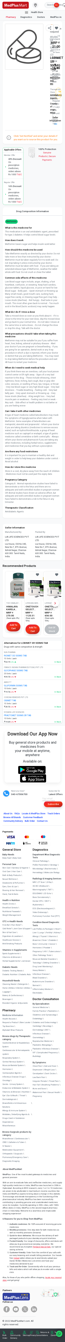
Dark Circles (50, 1073)
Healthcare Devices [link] (10, 940)
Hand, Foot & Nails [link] (10, 894)
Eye (3, 1095)
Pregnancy (37, 951)
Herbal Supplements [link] (11, 961)
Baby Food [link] (6, 858)
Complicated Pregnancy (47, 1052)
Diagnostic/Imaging (11, 1161)
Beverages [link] (6, 999)
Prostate (46, 948)
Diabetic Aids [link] (25, 974)
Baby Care (17, 858)
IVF (34, 1052)
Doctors (41, 17)
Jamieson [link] (26, 961)
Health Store (33, 12)
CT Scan (41, 882)
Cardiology (37, 1026)
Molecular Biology (51, 872)
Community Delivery (13, 821)
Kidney (57, 932)
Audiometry (37, 905)
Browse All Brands (12, 817)
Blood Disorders (39, 978)
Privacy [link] (33, 1335)
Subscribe (53, 804)
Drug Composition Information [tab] (32, 211)
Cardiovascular (21, 1139)
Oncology (6, 1080)
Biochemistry (50, 869)
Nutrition (26, 1092)
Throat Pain (54, 1081)
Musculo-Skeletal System (13, 1065)
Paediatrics (53, 1011)
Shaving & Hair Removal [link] (12, 890)
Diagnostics (26, 17)
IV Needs (6, 1146)
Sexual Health (54, 1092)
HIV (45, 951)
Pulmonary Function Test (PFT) (46, 916)
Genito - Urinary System (12, 1084)
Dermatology (38, 1030)
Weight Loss (49, 1070)
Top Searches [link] (8, 1026)
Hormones (6, 1069)
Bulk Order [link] (4, 1336)
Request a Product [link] (10, 1022)
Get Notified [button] (59, 93)
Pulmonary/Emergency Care (14, 1157)
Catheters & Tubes (16, 1142)
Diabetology (37, 1019)
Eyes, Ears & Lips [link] (9, 886)
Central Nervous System (12, 1062)
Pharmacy (11, 17)
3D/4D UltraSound (40, 886)
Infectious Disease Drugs (13, 1077)
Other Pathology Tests (42, 955)
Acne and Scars (39, 1088)
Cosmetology (38, 1037)
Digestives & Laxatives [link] (12, 936)
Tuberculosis (54, 951)
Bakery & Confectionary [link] (12, 995)
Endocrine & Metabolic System (15, 1088)
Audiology (37, 1056)
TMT (50, 890)
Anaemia (37, 940)
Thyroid (43, 936)
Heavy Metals (38, 970)
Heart (57, 929)
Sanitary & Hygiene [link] (20, 868)
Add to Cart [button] (13, 626)
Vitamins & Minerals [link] (11, 957)
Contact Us (42, 821)
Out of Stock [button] (51, 629)
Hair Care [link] (16, 871)
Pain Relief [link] (16, 925)
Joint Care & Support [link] (22, 929)
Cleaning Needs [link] (9, 984)
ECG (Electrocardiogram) (43, 908)
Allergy (35, 936)
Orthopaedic (7, 1154)
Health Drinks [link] (8, 904)
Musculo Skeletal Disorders (44, 959)
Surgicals (19, 1154)
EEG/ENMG (37, 893)
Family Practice (39, 1011)
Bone (35, 944)
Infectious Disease (41, 974)
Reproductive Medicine (42, 1041)
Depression (37, 1070)
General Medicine (40, 1007)
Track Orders (53, 813)
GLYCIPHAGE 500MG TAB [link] (16, 670)
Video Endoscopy (40, 912)
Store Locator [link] (25, 1022)
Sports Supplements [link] (10, 953)
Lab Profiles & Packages (43, 929)
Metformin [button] (11, 221)
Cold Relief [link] (7, 929)
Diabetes (53, 940)
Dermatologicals (9, 1099)
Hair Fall (36, 1085)
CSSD (4, 1142)
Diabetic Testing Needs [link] (12, 971)
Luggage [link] (6, 992)
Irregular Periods (40, 1081)
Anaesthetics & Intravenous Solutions (14, 1105)
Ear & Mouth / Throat (16, 1095)
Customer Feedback (33, 817)
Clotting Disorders (50, 963)
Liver (35, 932)
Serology (53, 865)
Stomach (36, 985)
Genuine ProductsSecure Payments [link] (47, 156)
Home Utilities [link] (8, 988)
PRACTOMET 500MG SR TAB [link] (17, 715)
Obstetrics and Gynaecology (45, 1015)
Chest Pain (37, 1066)
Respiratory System (10, 1058)
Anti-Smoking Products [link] (12, 944)
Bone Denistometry (41, 897)
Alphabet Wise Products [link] (12, 1030)
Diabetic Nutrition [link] (10, 974)
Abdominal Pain (39, 1092)
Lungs (41, 932)
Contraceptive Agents (11, 1073)
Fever (44, 940)
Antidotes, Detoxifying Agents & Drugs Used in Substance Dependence (15, 1118)
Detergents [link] (23, 984)
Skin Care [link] (6, 868)
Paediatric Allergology (42, 1045)
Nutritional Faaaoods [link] (11, 911)
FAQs (17, 813)
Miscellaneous (8, 1126)
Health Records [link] (9, 1019)
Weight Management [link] (11, 915)
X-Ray (49, 882)
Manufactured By (13, 532)
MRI (34, 882)
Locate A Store (33, 813)
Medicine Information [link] (12, 1015)
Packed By (40, 532)
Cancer (52, 944)
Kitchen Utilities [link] (23, 988)
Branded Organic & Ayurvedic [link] (15, 1003)
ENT (47, 1030)
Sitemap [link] (26, 1335)
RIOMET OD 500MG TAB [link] (15, 655)
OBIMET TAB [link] (10, 700)
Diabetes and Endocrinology (44, 1022)
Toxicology (37, 963)
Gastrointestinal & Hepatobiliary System (15, 1045)
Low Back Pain (39, 1077)
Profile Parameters (41, 865)
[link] (15, 4)
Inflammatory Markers (42, 989)
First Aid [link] (6, 925)
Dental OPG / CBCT (41, 901)
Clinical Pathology (40, 861)
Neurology (47, 1026)
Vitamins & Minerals (11, 1092)
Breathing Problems (50, 1085)
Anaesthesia (7, 1139)
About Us (7, 813)
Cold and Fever (50, 1066)
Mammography (39, 890)
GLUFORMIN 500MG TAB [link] (15, 685)
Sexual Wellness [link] (9, 879)
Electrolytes (37, 993)
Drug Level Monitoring (42, 966)
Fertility (49, 932)
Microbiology (38, 869)
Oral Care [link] (6, 871)
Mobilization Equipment (12, 1150)
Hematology (38, 872)
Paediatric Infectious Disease (45, 1049)
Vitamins (53, 936)
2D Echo (47, 893)
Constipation (38, 1073)
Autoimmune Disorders (43, 981)
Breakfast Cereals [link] (10, 908)
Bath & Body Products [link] (11, 875)
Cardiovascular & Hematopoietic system (16, 1052)
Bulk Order (30, 821)
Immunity (43, 944)
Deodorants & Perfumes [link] (12, 883)
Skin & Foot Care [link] (9, 932)
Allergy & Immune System (13, 1110)
